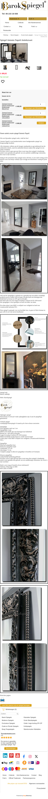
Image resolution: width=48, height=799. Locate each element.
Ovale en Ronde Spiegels (10, 726)
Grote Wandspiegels (30, 720)
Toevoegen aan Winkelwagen (34, 108)
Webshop (5, 35)
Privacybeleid (41, 788)
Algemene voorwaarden (37, 783)
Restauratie (7, 30)
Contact (7, 26)
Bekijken (41, 123)
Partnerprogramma (29, 778)
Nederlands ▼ (14, 19)
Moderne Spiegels (8, 720)
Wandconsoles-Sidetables (32, 729)
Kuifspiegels (28, 726)
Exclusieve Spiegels (8, 723)
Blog (20, 26)
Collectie (20, 22)
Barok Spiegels (7, 717)
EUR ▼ (31, 19)
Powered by (24, 795)
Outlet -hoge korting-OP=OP (33, 723)
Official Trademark (15, 778)
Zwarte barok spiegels (27, 35)
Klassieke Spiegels (30, 717)
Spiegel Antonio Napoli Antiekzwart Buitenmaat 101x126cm (8, 115)
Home (7, 22)
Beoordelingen (11, 748)
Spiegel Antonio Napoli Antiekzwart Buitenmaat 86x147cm (8, 106)
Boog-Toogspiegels (8, 729)
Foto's (34, 26)
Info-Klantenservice (34, 22)
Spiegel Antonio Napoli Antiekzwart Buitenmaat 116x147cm (8, 123)
